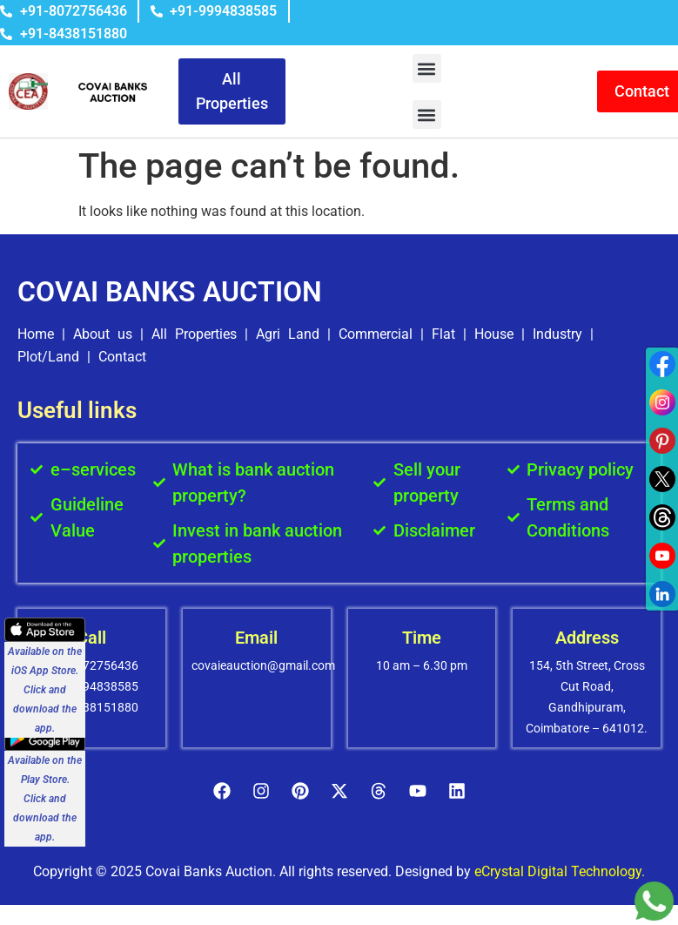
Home (35, 334)
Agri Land (287, 334)
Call (91, 637)
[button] (427, 68)
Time (421, 637)
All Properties (194, 334)
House (494, 334)
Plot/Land (48, 356)
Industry (557, 334)
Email (256, 637)
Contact (122, 356)
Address (587, 637)
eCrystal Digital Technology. (559, 871)
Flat (443, 334)
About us (102, 334)
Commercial (376, 334)
